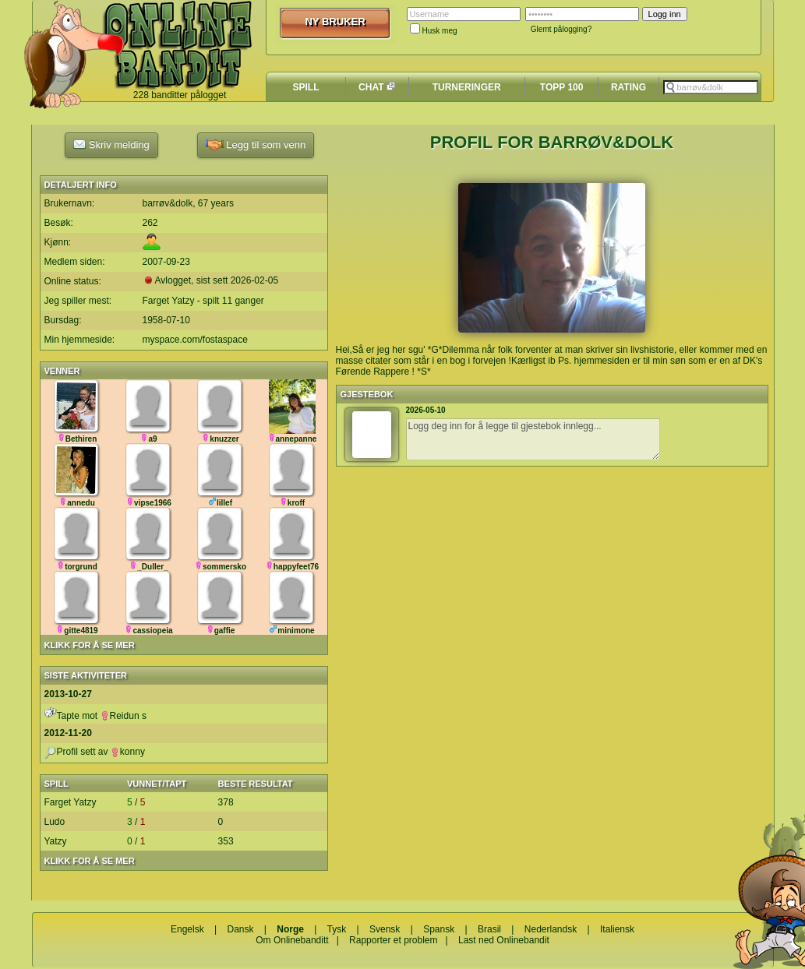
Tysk (337, 929)
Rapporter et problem (393, 940)
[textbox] (710, 87)
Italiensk (617, 929)
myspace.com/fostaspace (195, 339)
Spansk (438, 929)
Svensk (384, 929)
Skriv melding (111, 144)
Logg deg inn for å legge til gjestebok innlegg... (533, 439)
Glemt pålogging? (561, 29)
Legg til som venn (256, 145)
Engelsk (187, 929)
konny (128, 751)
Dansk (240, 929)
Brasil (489, 929)
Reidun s (124, 715)
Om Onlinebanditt (292, 940)
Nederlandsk (550, 929)
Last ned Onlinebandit (503, 940)
